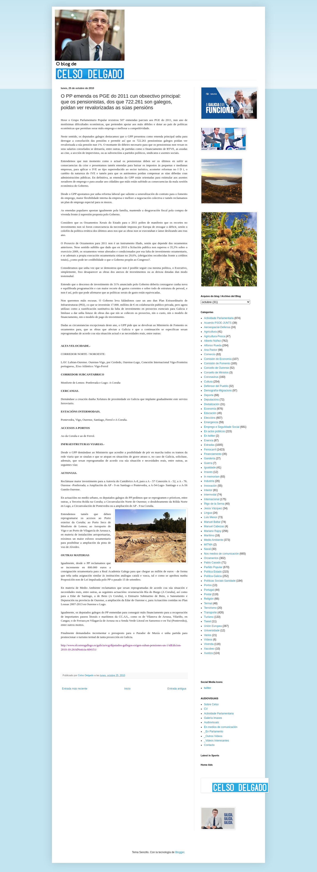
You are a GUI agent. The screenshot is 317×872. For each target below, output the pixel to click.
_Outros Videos (213, 736)
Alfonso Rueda (213, 345)
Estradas (209, 444)
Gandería (209, 458)
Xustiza (208, 653)
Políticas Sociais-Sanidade (220, 580)
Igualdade (210, 467)
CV (206, 708)
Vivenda (209, 644)
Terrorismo (210, 607)
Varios (207, 635)
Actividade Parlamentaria (219, 318)
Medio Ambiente (213, 539)
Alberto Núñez (212, 340)
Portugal (209, 589)
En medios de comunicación (220, 727)
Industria (209, 481)
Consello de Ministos (216, 372)
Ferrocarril (210, 449)
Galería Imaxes (213, 717)
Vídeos (208, 639)
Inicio (127, 688)
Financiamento (213, 454)
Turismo (209, 616)
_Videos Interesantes (216, 740)
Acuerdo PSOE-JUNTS (218, 322)
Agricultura (210, 331)
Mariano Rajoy (212, 531)
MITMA (208, 544)
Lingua (208, 512)
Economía (210, 408)
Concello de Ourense (216, 367)
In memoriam (212, 476)
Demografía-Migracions (218, 390)
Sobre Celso (211, 704)
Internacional (211, 499)
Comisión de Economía (218, 359)
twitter (207, 688)
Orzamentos (211, 558)
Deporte (209, 395)
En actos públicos (214, 431)
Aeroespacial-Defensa (217, 327)
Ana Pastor (210, 349)
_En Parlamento (213, 731)
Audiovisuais (211, 722)
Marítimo (209, 535)
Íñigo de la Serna (214, 503)
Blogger (179, 852)
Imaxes (208, 472)
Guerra (208, 463)
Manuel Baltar (212, 521)
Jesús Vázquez (213, 508)
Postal (207, 594)
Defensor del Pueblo (216, 386)
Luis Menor (210, 517)
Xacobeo (209, 648)
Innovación (210, 485)
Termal (208, 603)
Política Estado (213, 571)
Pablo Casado (212, 562)
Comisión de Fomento (217, 363)
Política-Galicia (213, 576)
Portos (208, 585)
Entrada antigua (176, 688)
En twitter (209, 435)
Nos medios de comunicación (221, 553)
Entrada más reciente (74, 688)
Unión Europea (213, 626)
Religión (209, 598)
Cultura (208, 381)
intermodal (210, 494)
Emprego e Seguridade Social (221, 426)
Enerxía (208, 440)
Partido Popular (213, 567)
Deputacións (211, 399)
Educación (210, 413)
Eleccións (209, 417)
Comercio (209, 354)
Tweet (207, 621)
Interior (208, 490)
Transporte (210, 612)
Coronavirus (211, 377)
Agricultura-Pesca (214, 336)
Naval (207, 549)
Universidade (212, 630)
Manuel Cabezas (214, 526)
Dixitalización (212, 404)
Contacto (209, 745)
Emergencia (211, 422)
